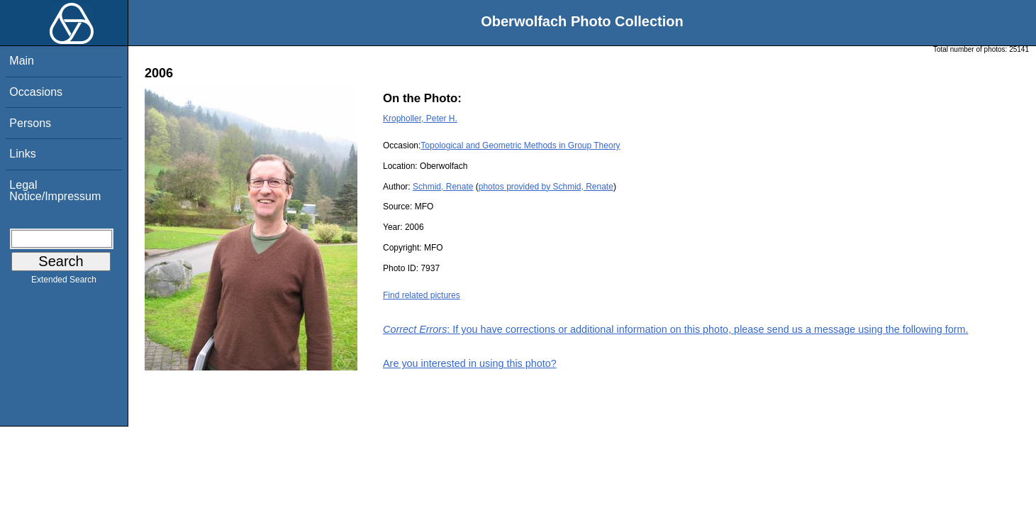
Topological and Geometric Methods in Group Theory (520, 145)
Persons (30, 123)
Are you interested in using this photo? (470, 363)
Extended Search (63, 282)
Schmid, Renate (443, 187)
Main (21, 61)
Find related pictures (421, 295)
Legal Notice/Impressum (55, 190)
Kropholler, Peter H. (420, 118)
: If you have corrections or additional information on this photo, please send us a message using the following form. (676, 329)
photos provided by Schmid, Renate (546, 187)
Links (22, 154)
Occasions (35, 92)
